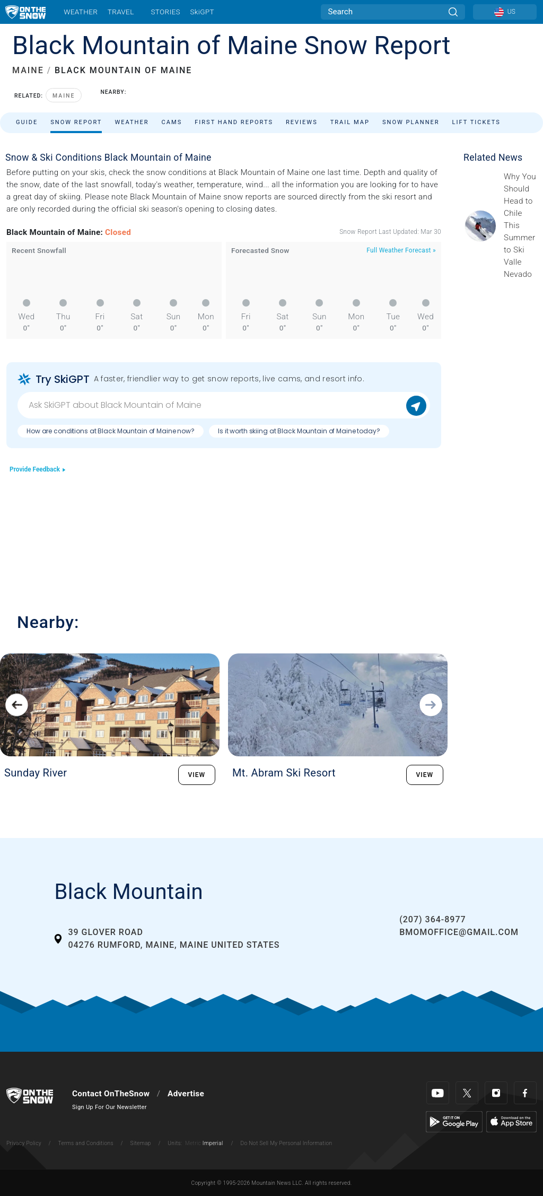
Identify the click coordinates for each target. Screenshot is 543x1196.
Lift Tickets (476, 122)
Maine (63, 95)
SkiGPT (202, 11)
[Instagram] (496, 1092)
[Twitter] (467, 1092)
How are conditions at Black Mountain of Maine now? (111, 430)
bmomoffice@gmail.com (459, 932)
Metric (193, 1143)
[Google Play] (454, 1121)
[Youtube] (437, 1092)
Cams (172, 122)
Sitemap (140, 1143)
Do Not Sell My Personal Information (286, 1143)
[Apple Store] (511, 1121)
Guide (27, 122)
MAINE (28, 70)
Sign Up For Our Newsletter (109, 1107)
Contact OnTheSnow (111, 1093)
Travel (121, 11)
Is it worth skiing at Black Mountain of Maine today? (299, 430)
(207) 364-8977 (432, 919)
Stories (165, 11)
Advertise (186, 1093)
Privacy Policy (23, 1143)
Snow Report (76, 122)
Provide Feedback (38, 469)
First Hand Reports (234, 122)
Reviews (302, 122)
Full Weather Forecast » (401, 250)
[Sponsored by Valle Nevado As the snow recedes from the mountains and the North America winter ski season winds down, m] (520, 225)
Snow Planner (411, 122)
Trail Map (350, 122)
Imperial (213, 1143)
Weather (81, 11)
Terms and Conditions (85, 1143)
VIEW (197, 775)
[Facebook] (525, 1092)
